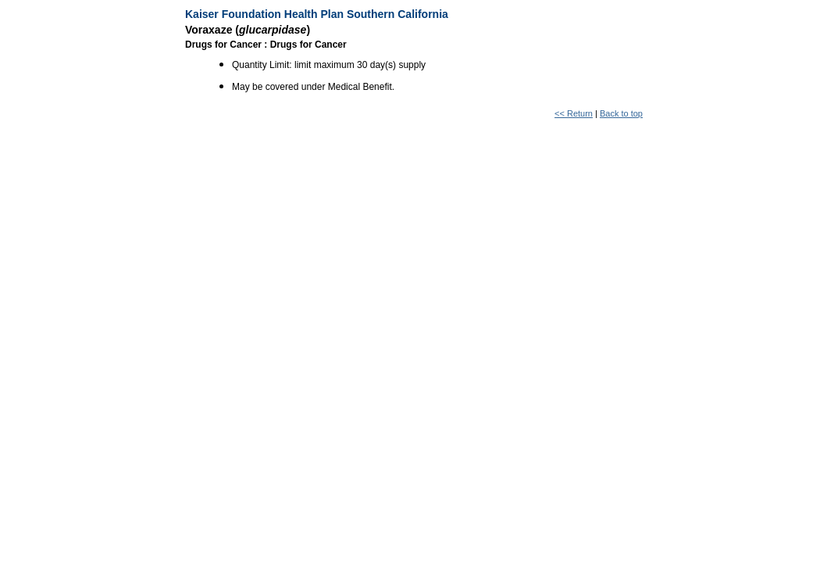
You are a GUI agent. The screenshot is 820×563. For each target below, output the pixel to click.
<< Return (573, 113)
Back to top (621, 113)
